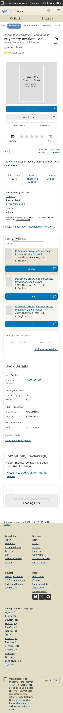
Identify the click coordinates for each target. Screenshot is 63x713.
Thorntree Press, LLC (32, 180)
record (27, 440)
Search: (24, 243)
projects (20, 699)
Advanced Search (41, 558)
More (10, 212)
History (56, 152)
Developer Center (14, 576)
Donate (34, 3)
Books (35, 543)
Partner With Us (13, 547)
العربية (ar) (10, 612)
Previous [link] (22, 342)
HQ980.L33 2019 (33, 380)
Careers (9, 551)
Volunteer (10, 543)
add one (13, 165)
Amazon (10, 208)
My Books (16, 18)
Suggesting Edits (40, 583)
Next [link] (42, 342)
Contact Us (37, 580)
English (51, 178)
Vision (8, 539)
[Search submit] (49, 10)
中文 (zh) (9, 664)
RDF (28, 522)
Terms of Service (13, 558)
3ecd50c (54, 680)
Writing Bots (11, 587)
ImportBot (54, 149)
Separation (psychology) (28, 226)
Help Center (38, 576)
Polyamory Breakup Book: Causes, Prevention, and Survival (34, 252)
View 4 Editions (31, 25)
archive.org (14, 705)
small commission (23, 219)
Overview (14, 25)
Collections (38, 554)
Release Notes (39, 591)
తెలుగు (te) (10, 657)
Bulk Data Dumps (14, 583)
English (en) (11, 623)
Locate (31, 109)
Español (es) (11, 627)
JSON (34, 522)
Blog (7, 554)
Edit (7, 151)
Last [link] (50, 342)
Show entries (15, 238)
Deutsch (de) (11, 619)
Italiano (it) (10, 642)
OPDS (40, 522)
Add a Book (38, 587)
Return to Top (39, 562)
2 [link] (35, 342)
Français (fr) (11, 630)
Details (46, 25)
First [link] (13, 342)
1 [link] (30, 342)
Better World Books (15, 203)
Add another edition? (46, 349)
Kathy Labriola (15, 47)
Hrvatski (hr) (11, 638)
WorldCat (10, 196)
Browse (42, 18)
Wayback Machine (22, 702)
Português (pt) (12, 645)
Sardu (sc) (10, 653)
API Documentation (15, 580)
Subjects (36, 551)
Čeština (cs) (10, 615)
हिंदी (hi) (8, 634)
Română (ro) (11, 649)
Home (35, 539)
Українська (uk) (13, 660)
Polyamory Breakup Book (34, 35)
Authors (36, 547)
